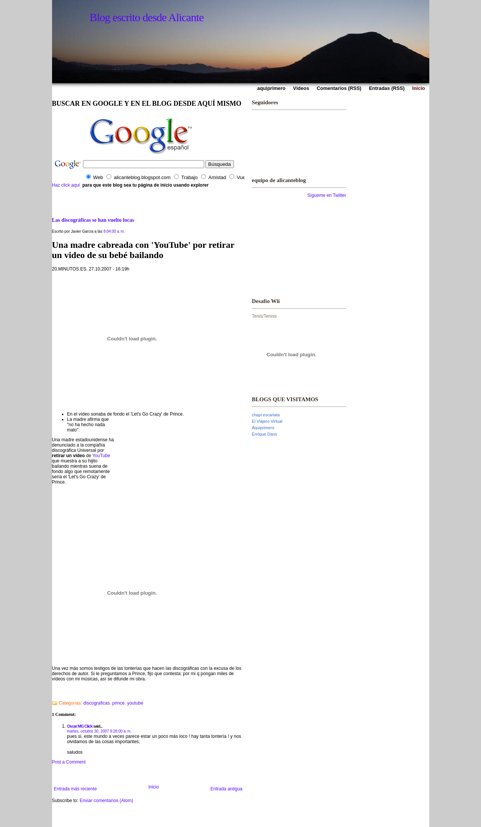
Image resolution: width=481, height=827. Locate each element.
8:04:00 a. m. (114, 231)
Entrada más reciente (75, 788)
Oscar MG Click (79, 726)
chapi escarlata (266, 415)
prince (118, 703)
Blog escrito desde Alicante (147, 17)
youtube (135, 703)
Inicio (153, 787)
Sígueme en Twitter (326, 195)
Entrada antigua (227, 788)
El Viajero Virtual (267, 421)
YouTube (101, 455)
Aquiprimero (263, 427)
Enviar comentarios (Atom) (106, 800)
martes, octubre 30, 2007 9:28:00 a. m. (99, 731)
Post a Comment (69, 762)
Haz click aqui (66, 185)
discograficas (96, 703)
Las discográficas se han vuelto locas (93, 220)
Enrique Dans (264, 434)
